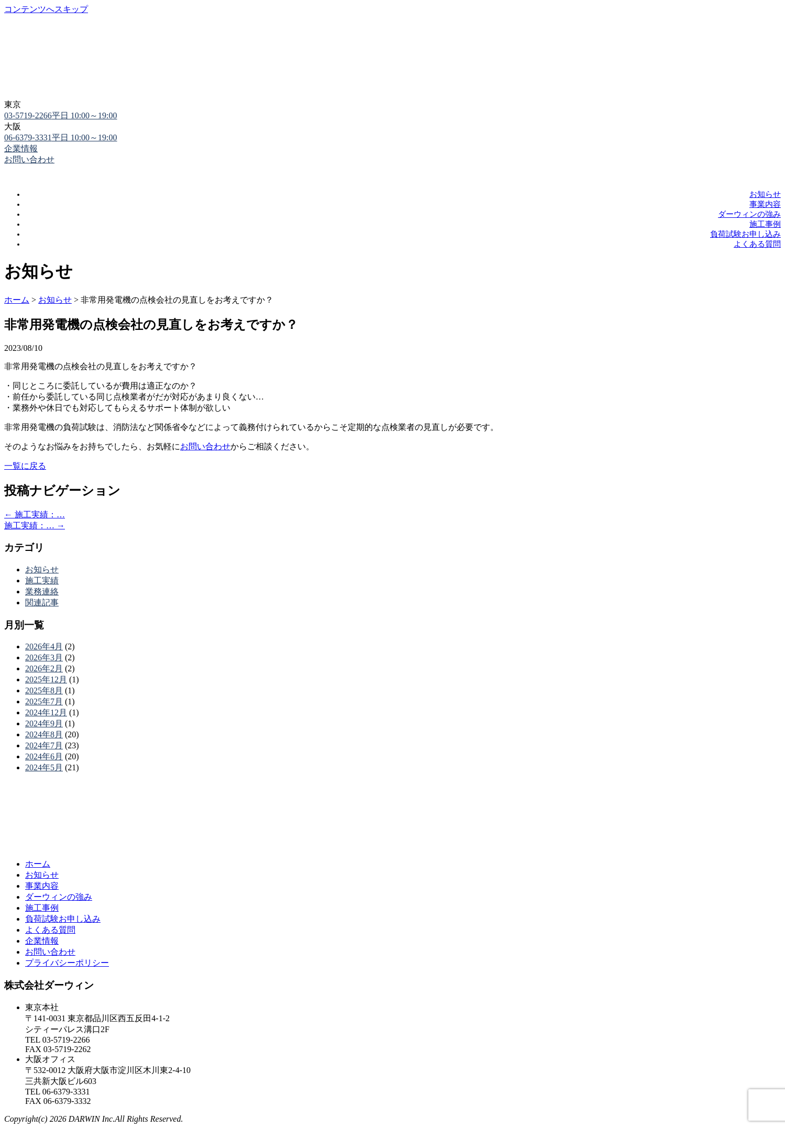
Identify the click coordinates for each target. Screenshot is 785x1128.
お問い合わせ (205, 446)
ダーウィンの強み (749, 214)
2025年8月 (44, 690)
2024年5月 (44, 767)
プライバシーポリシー (67, 962)
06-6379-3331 (60, 137)
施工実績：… (34, 514)
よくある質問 (757, 244)
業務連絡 (42, 591)
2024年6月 (44, 756)
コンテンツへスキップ (46, 9)
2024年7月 (44, 745)
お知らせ (765, 194)
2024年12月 (46, 712)
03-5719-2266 (60, 115)
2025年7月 (44, 701)
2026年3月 (44, 657)
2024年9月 (44, 723)
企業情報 (21, 148)
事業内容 (765, 204)
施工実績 (42, 580)
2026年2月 (44, 668)
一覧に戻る (25, 465)
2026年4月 (44, 646)
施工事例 (765, 224)
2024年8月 (44, 734)
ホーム (37, 863)
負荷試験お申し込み (745, 234)
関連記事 (42, 602)
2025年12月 (46, 679)
